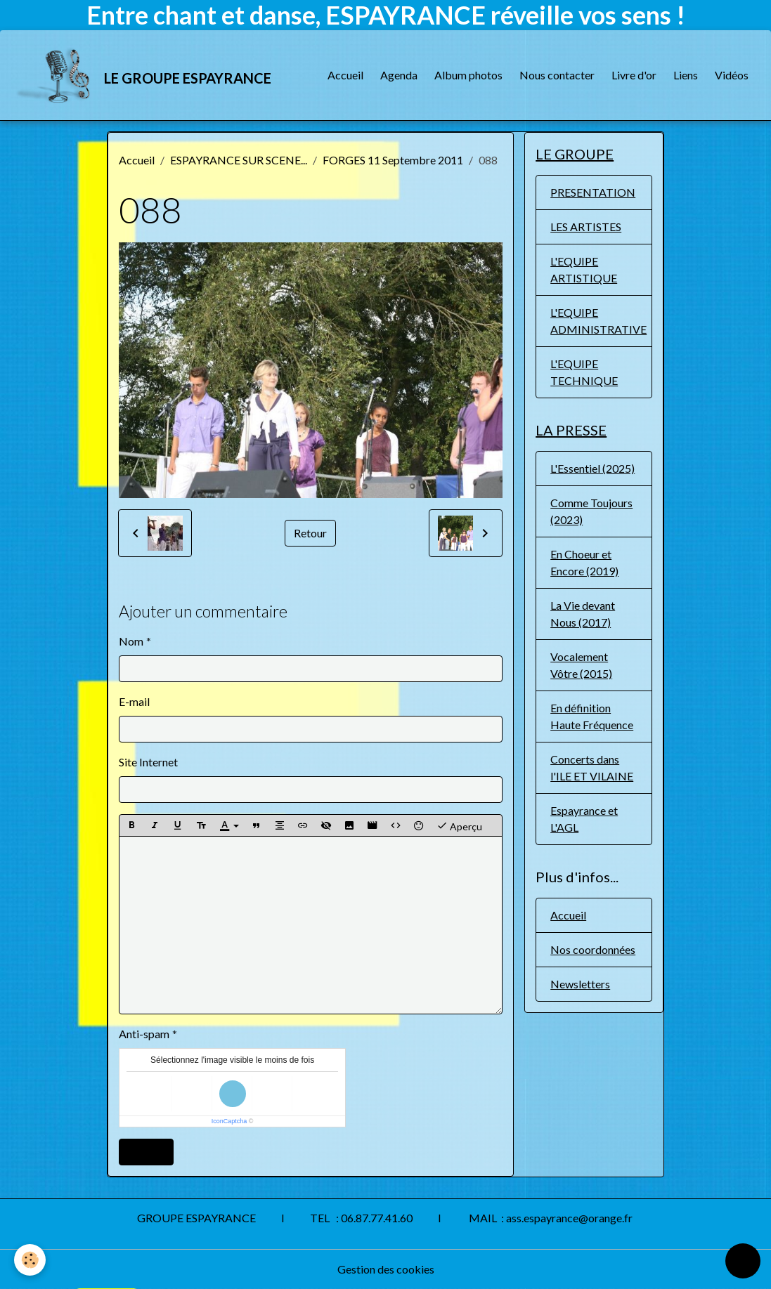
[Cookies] (30, 1260)
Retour (310, 532)
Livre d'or (633, 74)
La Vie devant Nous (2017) (582, 613)
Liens (685, 74)
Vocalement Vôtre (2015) (581, 665)
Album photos (468, 74)
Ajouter (146, 1151)
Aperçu (459, 825)
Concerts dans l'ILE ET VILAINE (591, 767)
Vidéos (732, 74)
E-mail (134, 701)
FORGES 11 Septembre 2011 (393, 159)
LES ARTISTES (585, 226)
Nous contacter (557, 74)
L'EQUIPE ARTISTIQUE (583, 269)
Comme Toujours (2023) (591, 511)
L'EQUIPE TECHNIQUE (584, 372)
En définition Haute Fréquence (591, 716)
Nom (131, 641)
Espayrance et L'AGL (584, 819)
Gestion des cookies (385, 1269)
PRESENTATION (592, 192)
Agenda (398, 74)
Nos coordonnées (592, 949)
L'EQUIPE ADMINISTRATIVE (598, 321)
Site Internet (148, 761)
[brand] (144, 75)
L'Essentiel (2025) (592, 468)
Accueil (345, 74)
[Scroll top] (742, 1260)
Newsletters (580, 983)
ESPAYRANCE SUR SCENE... (238, 159)
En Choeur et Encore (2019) (584, 562)
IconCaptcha (229, 1121)
